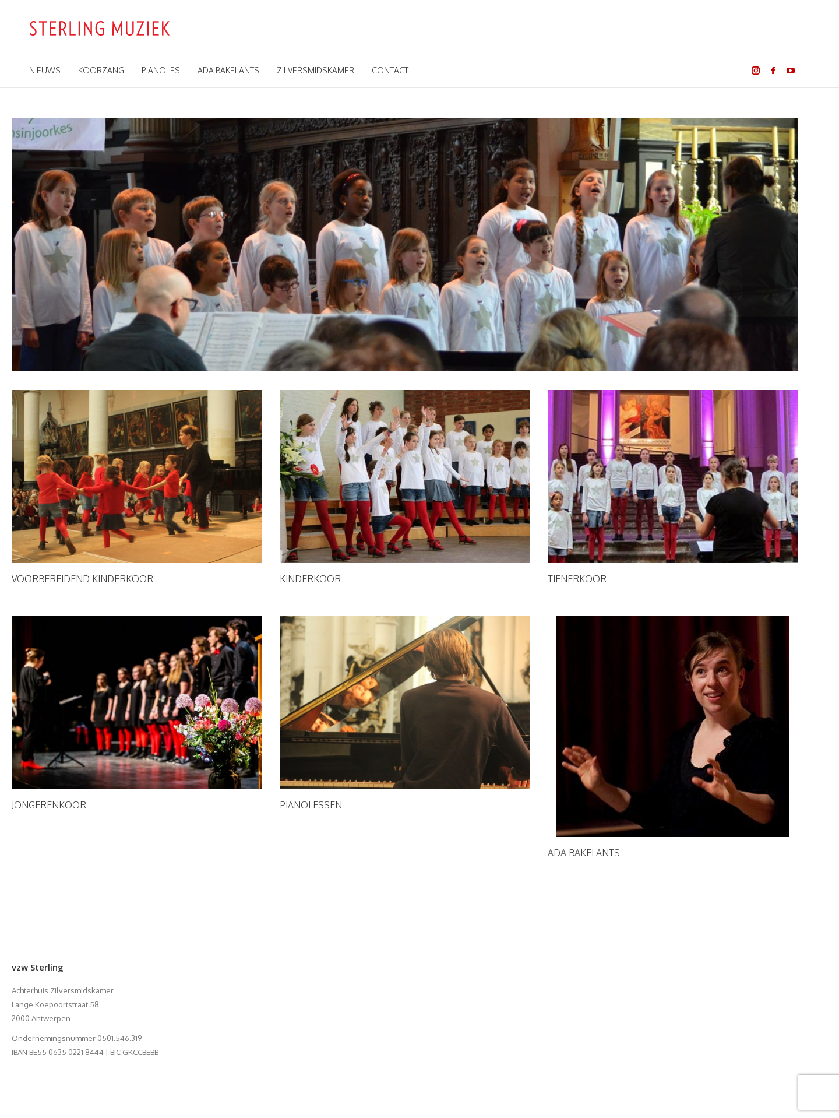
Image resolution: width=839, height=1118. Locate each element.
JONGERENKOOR (49, 805)
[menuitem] (45, 70)
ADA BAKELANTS (584, 853)
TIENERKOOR (577, 579)
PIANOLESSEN (311, 805)
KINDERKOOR (310, 579)
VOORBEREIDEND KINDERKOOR (82, 579)
